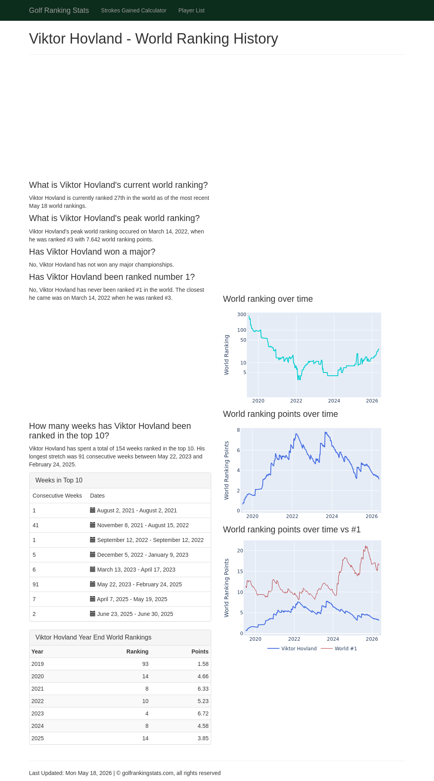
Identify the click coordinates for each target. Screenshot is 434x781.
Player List (191, 10)
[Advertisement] (217, 119)
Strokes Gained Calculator (133, 10)
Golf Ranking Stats (59, 10)
